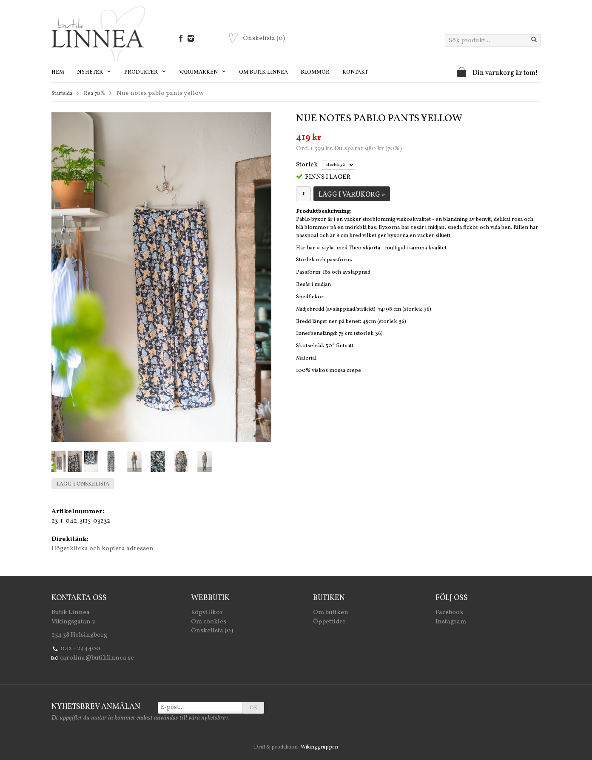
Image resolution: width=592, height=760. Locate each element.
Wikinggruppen (319, 747)
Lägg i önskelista (83, 484)
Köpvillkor (207, 612)
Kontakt (355, 72)
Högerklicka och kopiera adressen (102, 548)
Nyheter (94, 72)
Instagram (450, 621)
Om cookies (208, 621)
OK (254, 708)
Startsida (61, 93)
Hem (57, 72)
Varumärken (202, 72)
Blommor (315, 72)
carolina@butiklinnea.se (97, 658)
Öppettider (329, 621)
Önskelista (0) (212, 630)
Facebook (449, 612)
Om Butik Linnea (263, 72)
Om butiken (330, 612)
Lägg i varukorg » (352, 195)
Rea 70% (94, 93)
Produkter (145, 72)
